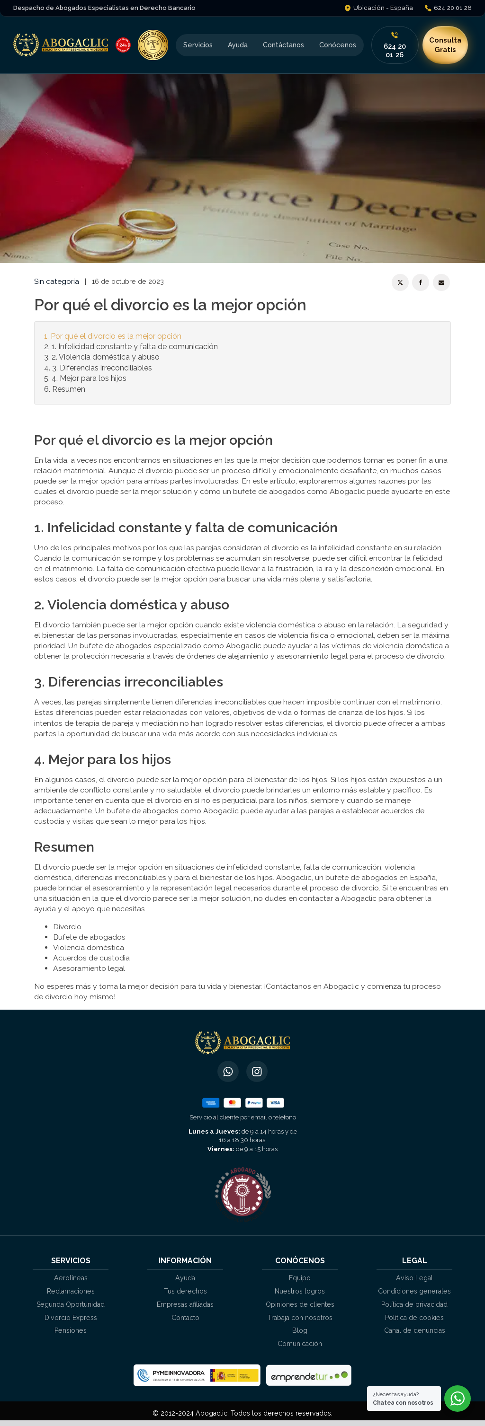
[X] (400, 282)
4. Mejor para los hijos (89, 378)
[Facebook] (420, 282)
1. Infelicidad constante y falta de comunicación (135, 346)
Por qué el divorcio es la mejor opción (116, 336)
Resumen (68, 389)
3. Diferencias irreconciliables (102, 367)
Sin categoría (56, 281)
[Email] (441, 282)
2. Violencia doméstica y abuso (106, 356)
